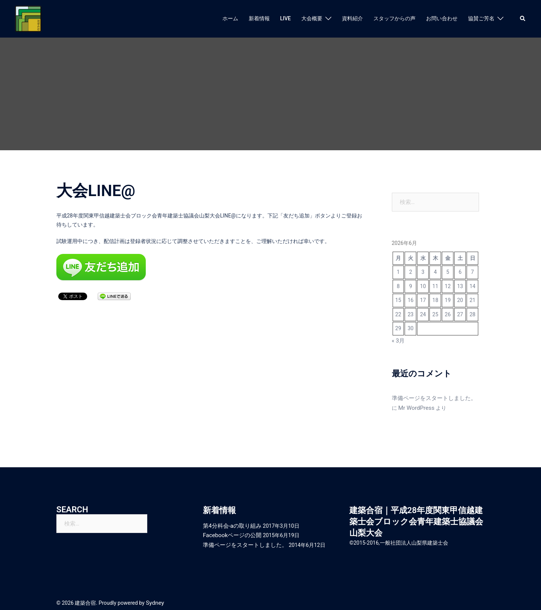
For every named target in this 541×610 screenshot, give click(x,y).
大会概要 (311, 18)
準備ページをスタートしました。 (431, 397)
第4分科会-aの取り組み (230, 523)
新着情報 (259, 18)
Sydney (154, 598)
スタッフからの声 (394, 18)
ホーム (230, 18)
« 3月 (398, 340)
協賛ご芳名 (481, 18)
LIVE (285, 18)
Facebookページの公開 (230, 532)
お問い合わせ (442, 18)
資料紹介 (352, 18)
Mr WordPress (408, 406)
